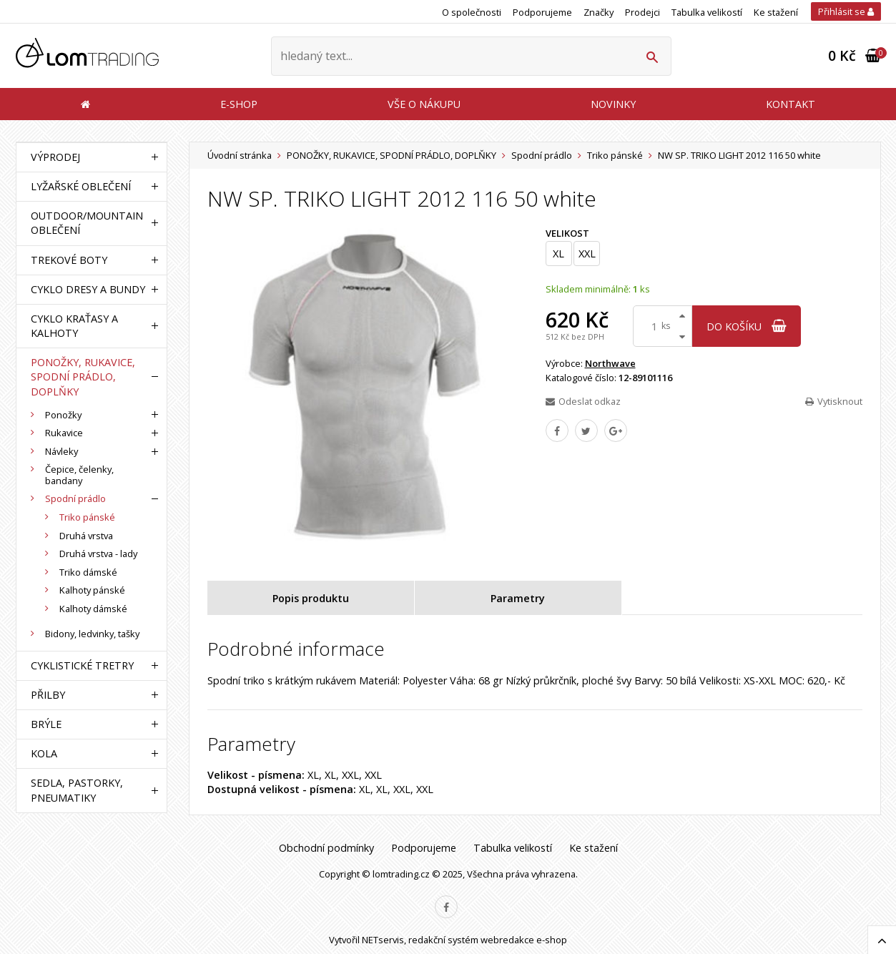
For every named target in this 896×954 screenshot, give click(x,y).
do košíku (747, 326)
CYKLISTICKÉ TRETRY (82, 665)
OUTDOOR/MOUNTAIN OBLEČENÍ (87, 223)
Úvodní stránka (239, 155)
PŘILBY (48, 695)
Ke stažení (776, 12)
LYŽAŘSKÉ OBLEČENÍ (81, 186)
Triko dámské (88, 572)
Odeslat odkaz (583, 401)
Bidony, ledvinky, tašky (92, 633)
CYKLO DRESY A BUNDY (88, 289)
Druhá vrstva (86, 535)
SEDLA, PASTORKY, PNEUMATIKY (77, 790)
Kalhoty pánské (92, 590)
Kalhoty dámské (93, 608)
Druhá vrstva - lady (98, 553)
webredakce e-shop (524, 939)
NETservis (383, 939)
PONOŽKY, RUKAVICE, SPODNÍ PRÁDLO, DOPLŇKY (391, 155)
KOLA (44, 753)
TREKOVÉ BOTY (69, 260)
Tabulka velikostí (706, 12)
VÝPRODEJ (55, 157)
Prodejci (642, 12)
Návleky (61, 451)
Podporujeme (542, 12)
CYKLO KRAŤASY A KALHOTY (74, 326)
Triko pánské (615, 155)
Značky (599, 12)
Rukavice (64, 432)
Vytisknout (833, 401)
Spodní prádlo (541, 155)
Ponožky (63, 414)
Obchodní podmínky (326, 848)
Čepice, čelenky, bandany (79, 475)
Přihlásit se (846, 11)
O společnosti (471, 12)
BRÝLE (46, 724)
